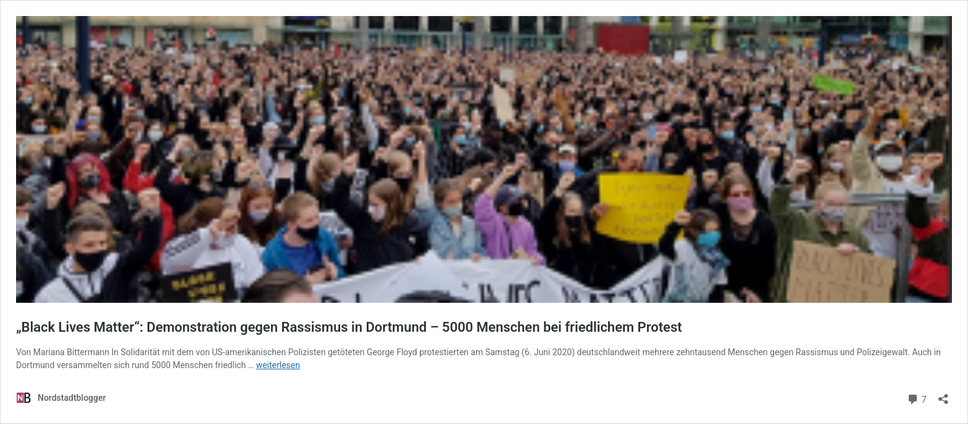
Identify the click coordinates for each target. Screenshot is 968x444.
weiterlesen (278, 365)
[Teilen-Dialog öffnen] (943, 395)
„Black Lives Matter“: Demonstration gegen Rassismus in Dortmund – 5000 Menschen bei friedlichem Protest (350, 327)
